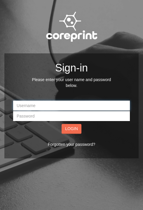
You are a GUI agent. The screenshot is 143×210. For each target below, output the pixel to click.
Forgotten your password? (71, 144)
